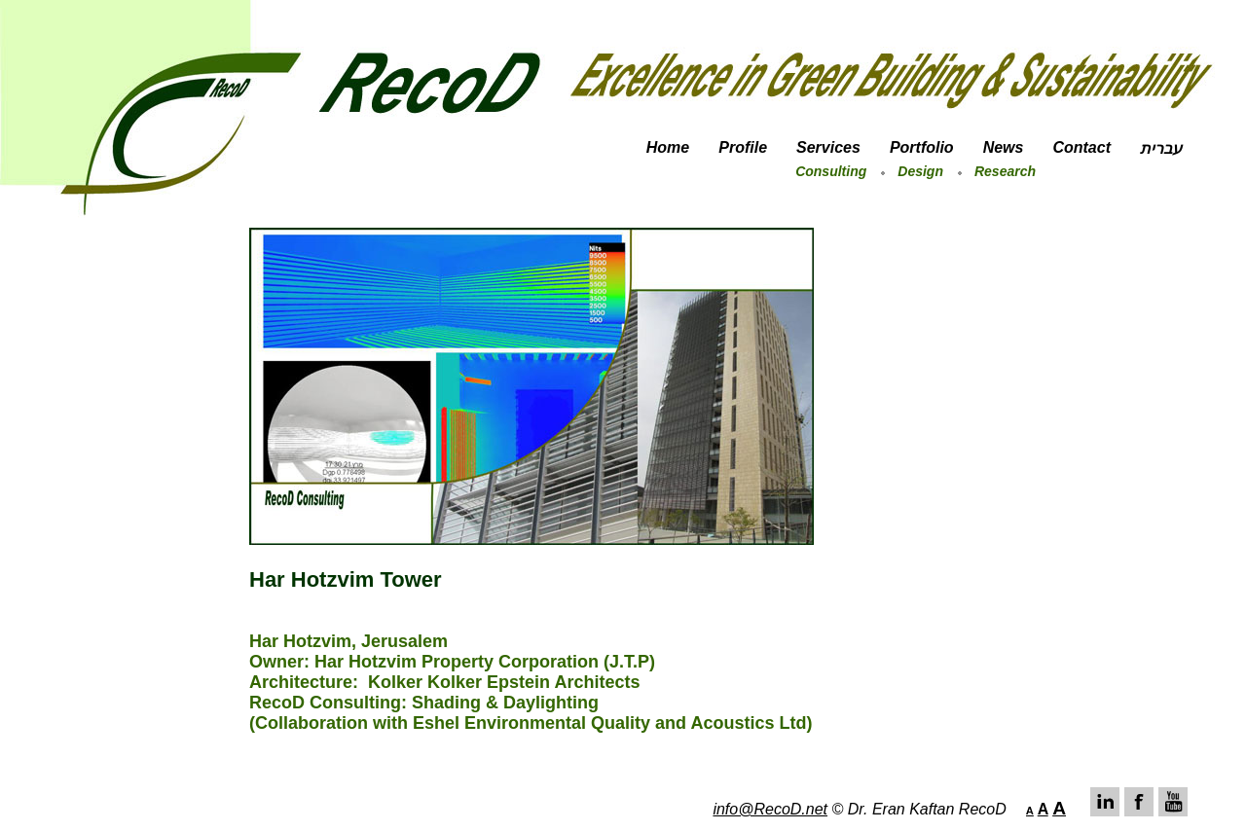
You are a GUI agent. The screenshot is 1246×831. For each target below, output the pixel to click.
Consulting (830, 171)
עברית (1161, 148)
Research (1005, 171)
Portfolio (922, 147)
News (1003, 147)
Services (828, 147)
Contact (1081, 147)
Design (920, 171)
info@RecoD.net (770, 809)
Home (667, 147)
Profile (742, 147)
